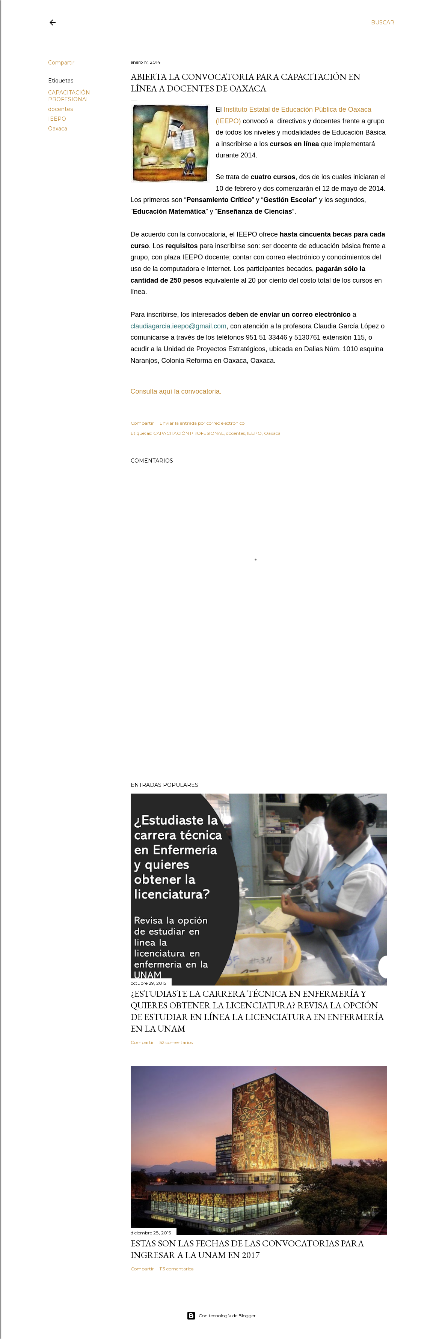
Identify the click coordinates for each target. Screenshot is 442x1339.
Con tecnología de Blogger (221, 1315)
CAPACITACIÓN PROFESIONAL (69, 96)
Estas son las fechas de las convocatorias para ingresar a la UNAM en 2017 (247, 1249)
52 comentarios (176, 1042)
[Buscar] (382, 22)
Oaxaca (57, 128)
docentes (60, 109)
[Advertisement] (259, 710)
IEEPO (57, 118)
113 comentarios (176, 1269)
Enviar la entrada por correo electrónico (202, 423)
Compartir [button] (61, 62)
